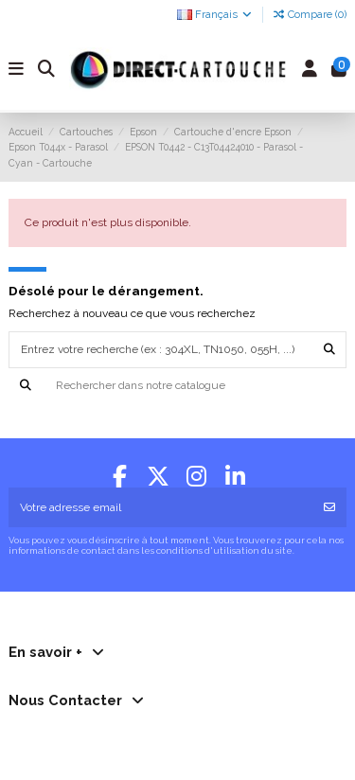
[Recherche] (177, 385)
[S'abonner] (329, 507)
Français (215, 15)
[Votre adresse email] (161, 507)
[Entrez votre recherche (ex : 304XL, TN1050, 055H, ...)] (329, 349)
